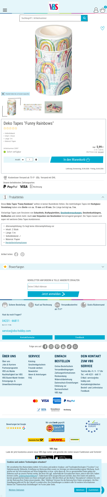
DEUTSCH (53, 467)
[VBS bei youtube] (63, 346)
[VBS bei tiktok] (69, 346)
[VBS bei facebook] (45, 346)
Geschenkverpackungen (71, 212)
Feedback (79, 337)
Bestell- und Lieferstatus (92, 387)
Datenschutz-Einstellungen (66, 382)
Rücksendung (60, 376)
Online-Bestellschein (64, 366)
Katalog (31, 361)
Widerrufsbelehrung (63, 379)
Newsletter (33, 371)
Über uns (6, 361)
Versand (100, 152)
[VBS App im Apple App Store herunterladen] (63, 458)
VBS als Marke (8, 371)
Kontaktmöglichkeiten (90, 384)
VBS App (58, 392)
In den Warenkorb (77, 160)
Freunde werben (35, 368)
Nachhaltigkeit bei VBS (12, 374)
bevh (55, 422)
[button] (4, 60)
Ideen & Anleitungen (37, 374)
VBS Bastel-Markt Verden (13, 377)
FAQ (30, 377)
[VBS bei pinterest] (57, 346)
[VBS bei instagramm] (51, 346)
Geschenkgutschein (36, 364)
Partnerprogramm (10, 368)
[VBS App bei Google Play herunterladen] (44, 458)
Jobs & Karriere (9, 364)
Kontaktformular (27, 337)
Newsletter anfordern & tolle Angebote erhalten (53, 280)
